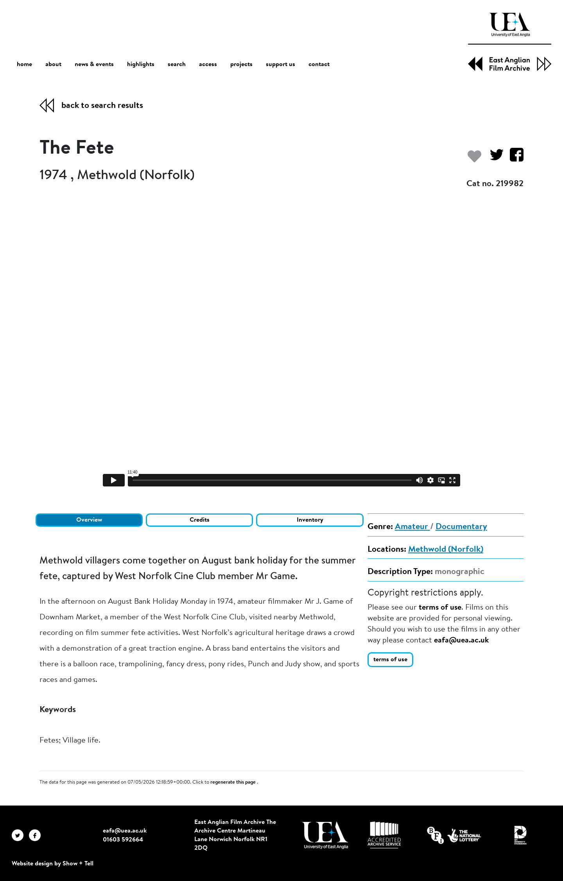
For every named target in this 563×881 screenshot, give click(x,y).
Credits (200, 520)
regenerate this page (233, 782)
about (53, 64)
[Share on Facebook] (514, 158)
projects (241, 64)
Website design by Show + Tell (52, 864)
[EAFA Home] (509, 42)
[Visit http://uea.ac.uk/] (325, 835)
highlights (141, 64)
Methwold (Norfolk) (445, 549)
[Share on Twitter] (494, 158)
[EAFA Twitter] (20, 835)
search (177, 64)
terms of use (440, 608)
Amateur (412, 527)
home (24, 64)
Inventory (310, 520)
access (208, 64)
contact (319, 64)
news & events (94, 64)
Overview (89, 520)
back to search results (102, 106)
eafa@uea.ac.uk (461, 640)
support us (280, 64)
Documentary (461, 527)
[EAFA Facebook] (37, 835)
